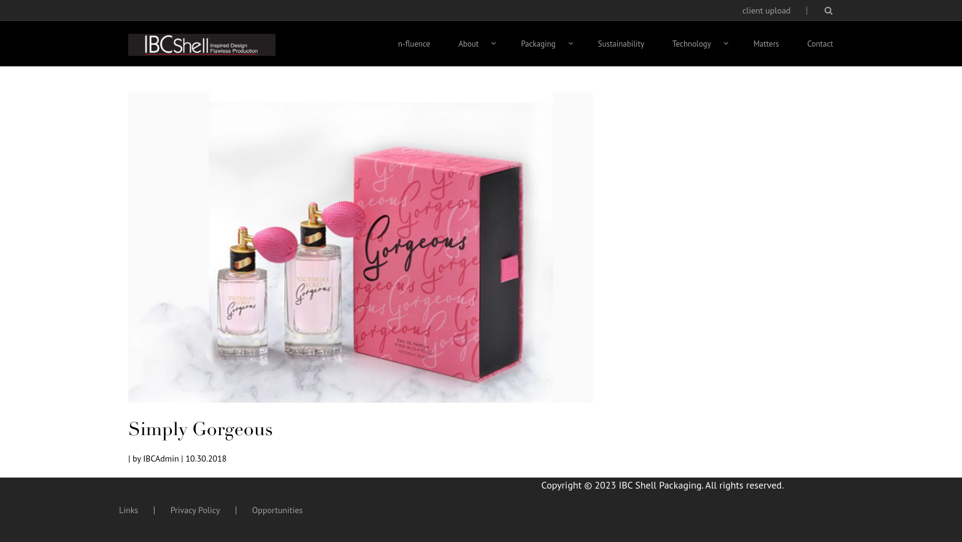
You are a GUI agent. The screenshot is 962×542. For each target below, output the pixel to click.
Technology (691, 44)
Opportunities (277, 510)
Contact (820, 44)
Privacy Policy (195, 510)
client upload (766, 10)
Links (128, 510)
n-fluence (414, 44)
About (468, 44)
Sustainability (621, 44)
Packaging (538, 44)
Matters (766, 44)
